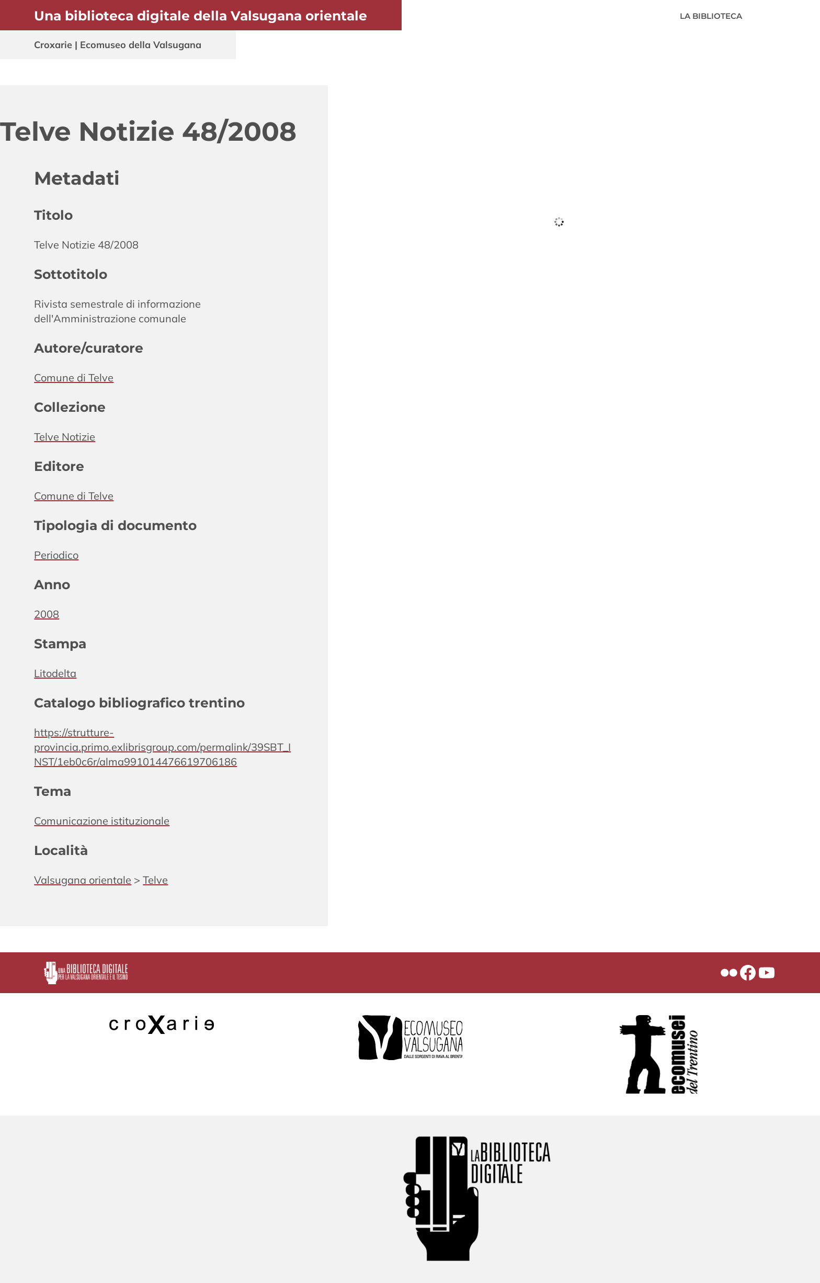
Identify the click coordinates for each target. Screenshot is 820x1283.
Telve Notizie (64, 436)
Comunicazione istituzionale (101, 820)
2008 (46, 614)
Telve (155, 879)
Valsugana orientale (82, 879)
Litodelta (55, 673)
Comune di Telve (73, 377)
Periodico (56, 554)
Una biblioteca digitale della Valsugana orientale (200, 16)
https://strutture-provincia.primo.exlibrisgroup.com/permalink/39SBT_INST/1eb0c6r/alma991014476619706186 (162, 747)
